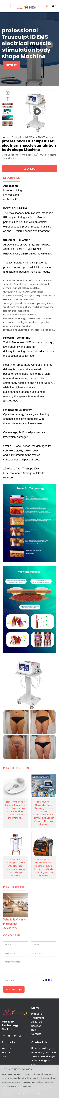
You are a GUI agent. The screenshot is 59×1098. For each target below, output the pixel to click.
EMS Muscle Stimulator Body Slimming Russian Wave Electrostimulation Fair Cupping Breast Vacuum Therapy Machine (43, 813)
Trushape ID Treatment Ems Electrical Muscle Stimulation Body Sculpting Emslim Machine (43, 867)
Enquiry (29, 168)
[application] (36, 111)
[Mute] (48, 129)
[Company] (43, 953)
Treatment (37, 1018)
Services (36, 1026)
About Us (36, 1022)
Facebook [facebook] (4, 1036)
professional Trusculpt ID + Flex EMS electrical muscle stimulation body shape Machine (15, 867)
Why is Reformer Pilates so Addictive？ (15, 923)
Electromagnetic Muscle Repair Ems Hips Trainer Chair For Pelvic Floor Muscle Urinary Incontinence (15, 809)
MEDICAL (6, 1048)
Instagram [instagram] (20, 1036)
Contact (36, 1034)
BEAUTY (6, 1052)
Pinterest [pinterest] (14, 1036)
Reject (36, 1093)
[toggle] (7, 6)
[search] (47, 6)
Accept (23, 1093)
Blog (33, 1030)
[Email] (43, 944)
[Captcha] (22, 980)
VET (4, 1056)
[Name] (15, 944)
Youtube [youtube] (9, 1036)
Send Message (14, 989)
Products (36, 1014)
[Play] (36, 111)
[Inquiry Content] (29, 966)
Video (11, 64)
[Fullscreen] (53, 129)
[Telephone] (15, 953)
